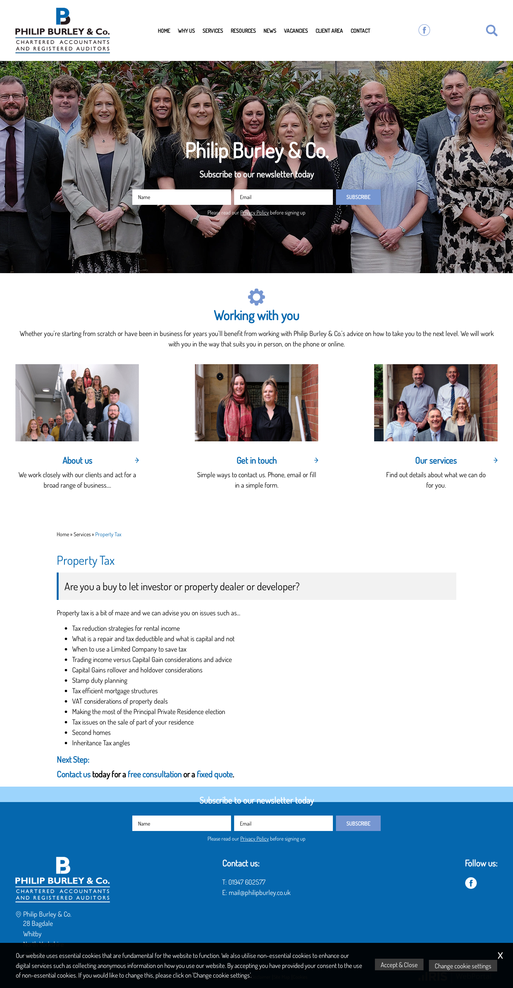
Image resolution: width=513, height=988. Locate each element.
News (269, 30)
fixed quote (215, 774)
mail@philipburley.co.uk (259, 892)
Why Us (186, 30)
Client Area (329, 30)
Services (212, 30)
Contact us (74, 774)
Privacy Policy (254, 212)
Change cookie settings (464, 965)
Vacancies (296, 30)
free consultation (155, 774)
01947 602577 (246, 882)
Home (164, 30)
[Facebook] (424, 30)
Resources (243, 30)
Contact (360, 30)
